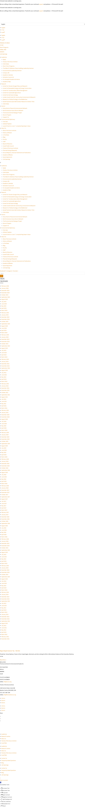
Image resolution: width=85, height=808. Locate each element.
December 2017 (5, 490)
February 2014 (5, 592)
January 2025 (5, 315)
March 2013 (4, 612)
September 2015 (5, 550)
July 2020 (3, 421)
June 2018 (4, 477)
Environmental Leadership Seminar (12, 70)
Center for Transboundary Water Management (15, 90)
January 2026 (4, 288)
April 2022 (4, 379)
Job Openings (6, 159)
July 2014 (3, 581)
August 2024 (4, 326)
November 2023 (5, 341)
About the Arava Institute (9, 130)
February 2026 (5, 286)
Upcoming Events (7, 157)
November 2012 (5, 619)
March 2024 (4, 332)
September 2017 (5, 497)
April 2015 (3, 561)
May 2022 (3, 377)
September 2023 (5, 346)
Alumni (3, 106)
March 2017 (4, 510)
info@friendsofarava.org (9, 695)
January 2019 (4, 461)
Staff (4, 141)
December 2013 (5, 596)
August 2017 (4, 499)
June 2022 (4, 375)
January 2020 (4, 434)
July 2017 (3, 501)
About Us (3, 128)
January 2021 (4, 412)
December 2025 (5, 290)
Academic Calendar (8, 75)
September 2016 (5, 523)
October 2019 (4, 441)
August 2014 (4, 579)
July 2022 (3, 372)
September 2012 (5, 621)
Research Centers (5, 736)
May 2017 (3, 505)
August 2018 (4, 472)
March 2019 (4, 457)
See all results (4, 281)
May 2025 (3, 306)
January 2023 (4, 361)
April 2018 (3, 481)
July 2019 (3, 448)
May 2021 (3, 403)
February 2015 (5, 565)
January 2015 (4, 568)
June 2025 (4, 304)
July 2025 (3, 301)
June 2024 (4, 328)
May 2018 (3, 479)
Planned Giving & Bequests (10, 150)
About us (3, 738)
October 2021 (4, 392)
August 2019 (4, 446)
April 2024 (3, 330)
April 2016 (3, 534)
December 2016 (5, 517)
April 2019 (3, 454)
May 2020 (3, 426)
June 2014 (4, 583)
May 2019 (3, 452)
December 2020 (5, 414)
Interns (3, 698)
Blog (4, 137)
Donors (3, 702)
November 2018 (5, 466)
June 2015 (4, 557)
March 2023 (4, 357)
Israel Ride (4, 743)
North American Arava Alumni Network (13, 110)
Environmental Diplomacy (8, 119)
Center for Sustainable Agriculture (12, 92)
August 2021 (4, 397)
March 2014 (4, 590)
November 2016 (5, 519)
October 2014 (4, 574)
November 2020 (5, 417)
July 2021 (3, 399)
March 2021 (4, 408)
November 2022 (5, 366)
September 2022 (5, 368)
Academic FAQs (7, 81)
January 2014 (4, 594)
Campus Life (6, 73)
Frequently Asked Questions (8, 760)
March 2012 (4, 634)
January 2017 (4, 514)
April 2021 (3, 406)
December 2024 (5, 317)
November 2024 (5, 319)
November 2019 (5, 439)
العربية (3, 32)
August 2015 (4, 552)
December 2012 (5, 616)
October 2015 (4, 548)
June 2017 (4, 503)
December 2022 (5, 363)
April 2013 (3, 610)
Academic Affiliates (8, 155)
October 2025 (4, 295)
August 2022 (4, 370)
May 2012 (3, 630)
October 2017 (4, 494)
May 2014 (3, 585)
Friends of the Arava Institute (10, 148)
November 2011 (5, 639)
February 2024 (5, 335)
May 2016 (3, 532)
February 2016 (5, 539)
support (41, 4)
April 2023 (3, 355)
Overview (5, 121)
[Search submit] (1, 276)
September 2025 (5, 297)
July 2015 (3, 554)
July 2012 (3, 625)
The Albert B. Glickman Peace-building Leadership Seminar (18, 68)
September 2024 (5, 324)
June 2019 (4, 450)
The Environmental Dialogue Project (12, 112)
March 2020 (4, 430)
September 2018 (5, 470)
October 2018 (4, 468)
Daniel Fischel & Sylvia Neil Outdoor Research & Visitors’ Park (18, 101)
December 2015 (5, 543)
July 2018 (3, 474)
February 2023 (5, 359)
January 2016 (4, 541)
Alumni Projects (7, 115)
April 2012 (3, 632)
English (3, 27)
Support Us (6, 117)
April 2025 (4, 308)
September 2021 (5, 395)
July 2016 (3, 528)
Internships (6, 64)
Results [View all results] (2, 278)
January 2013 (4, 614)
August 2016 (4, 525)
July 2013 (3, 603)
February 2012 (5, 636)
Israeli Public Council (8, 146)
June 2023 (4, 352)
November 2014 (5, 572)
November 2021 (5, 390)
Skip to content (4, 780)
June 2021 (4, 401)
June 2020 (4, 423)
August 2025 (4, 299)
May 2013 (3, 608)
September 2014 (5, 577)
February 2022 (5, 383)
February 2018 (5, 486)
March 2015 (4, 563)
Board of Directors (7, 144)
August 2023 (4, 348)
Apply (4, 59)
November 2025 (5, 292)
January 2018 (4, 488)
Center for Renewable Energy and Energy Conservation (17, 88)
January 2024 (4, 337)
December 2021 (5, 388)
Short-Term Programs (8, 66)
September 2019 (5, 443)
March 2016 (4, 537)
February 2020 (5, 432)
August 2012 (4, 623)
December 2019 (5, 437)
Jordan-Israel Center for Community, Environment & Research (19, 97)
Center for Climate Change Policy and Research (15, 86)
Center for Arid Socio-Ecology (10, 95)
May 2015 (3, 559)
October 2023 (4, 343)
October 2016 (4, 521)
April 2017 (3, 508)
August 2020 (4, 419)
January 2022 (5, 386)
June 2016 (4, 530)
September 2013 (5, 601)
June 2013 (4, 605)
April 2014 (3, 588)
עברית (2, 30)
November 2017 (5, 492)
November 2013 (5, 599)
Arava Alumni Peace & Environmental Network (15, 108)
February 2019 (5, 459)
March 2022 (4, 381)
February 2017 (5, 512)
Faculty (5, 139)
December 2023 (5, 339)
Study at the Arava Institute (10, 61)
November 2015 (5, 545)
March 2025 (4, 310)
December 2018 (5, 463)
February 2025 (5, 312)
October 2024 (4, 321)
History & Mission (7, 132)
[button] (42, 162)
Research (3, 84)
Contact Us (4, 758)
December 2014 (5, 570)
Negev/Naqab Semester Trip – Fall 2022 (10, 651)
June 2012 (4, 628)
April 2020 (3, 428)
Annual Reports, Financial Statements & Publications (17, 152)
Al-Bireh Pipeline (7, 124)
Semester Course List (8, 77)
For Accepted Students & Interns (11, 79)
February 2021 (5, 410)
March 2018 (4, 483)
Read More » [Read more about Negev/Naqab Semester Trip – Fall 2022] (3, 660)
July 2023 (3, 350)
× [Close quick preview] (0, 778)
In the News (6, 135)
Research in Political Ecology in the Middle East (15, 99)
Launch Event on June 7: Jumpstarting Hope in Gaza (16, 126)
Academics (4, 57)
